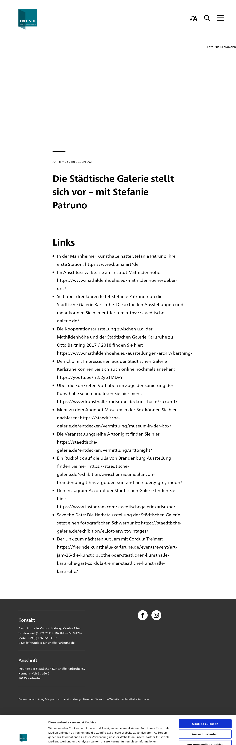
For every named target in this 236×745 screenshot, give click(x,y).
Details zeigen (196, 737)
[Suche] (207, 18)
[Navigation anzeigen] (218, 18)
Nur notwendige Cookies (205, 717)
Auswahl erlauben (205, 706)
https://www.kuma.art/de (111, 264)
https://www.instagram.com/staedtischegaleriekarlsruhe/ (116, 506)
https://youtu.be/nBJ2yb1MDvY (90, 377)
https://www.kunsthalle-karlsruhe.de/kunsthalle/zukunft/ (117, 401)
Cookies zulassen (205, 696)
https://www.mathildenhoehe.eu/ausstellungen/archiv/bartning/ (125, 353)
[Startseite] (35, 19)
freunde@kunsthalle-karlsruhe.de (51, 642)
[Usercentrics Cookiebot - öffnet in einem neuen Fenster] (24, 738)
